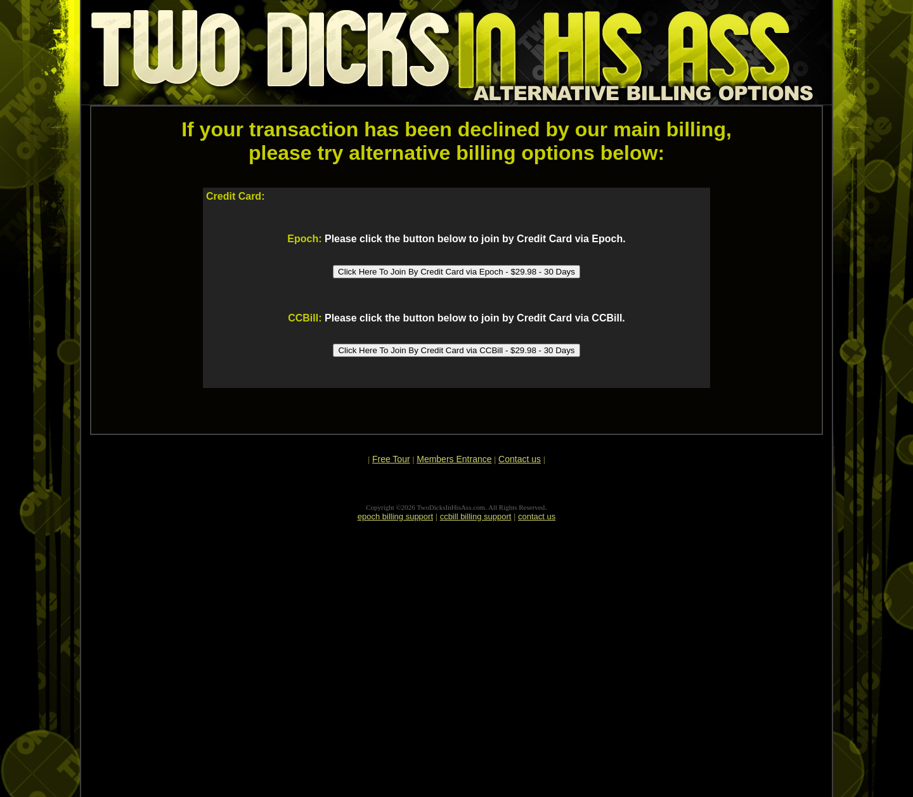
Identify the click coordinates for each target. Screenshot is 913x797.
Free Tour (391, 459)
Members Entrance (454, 459)
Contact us (519, 459)
